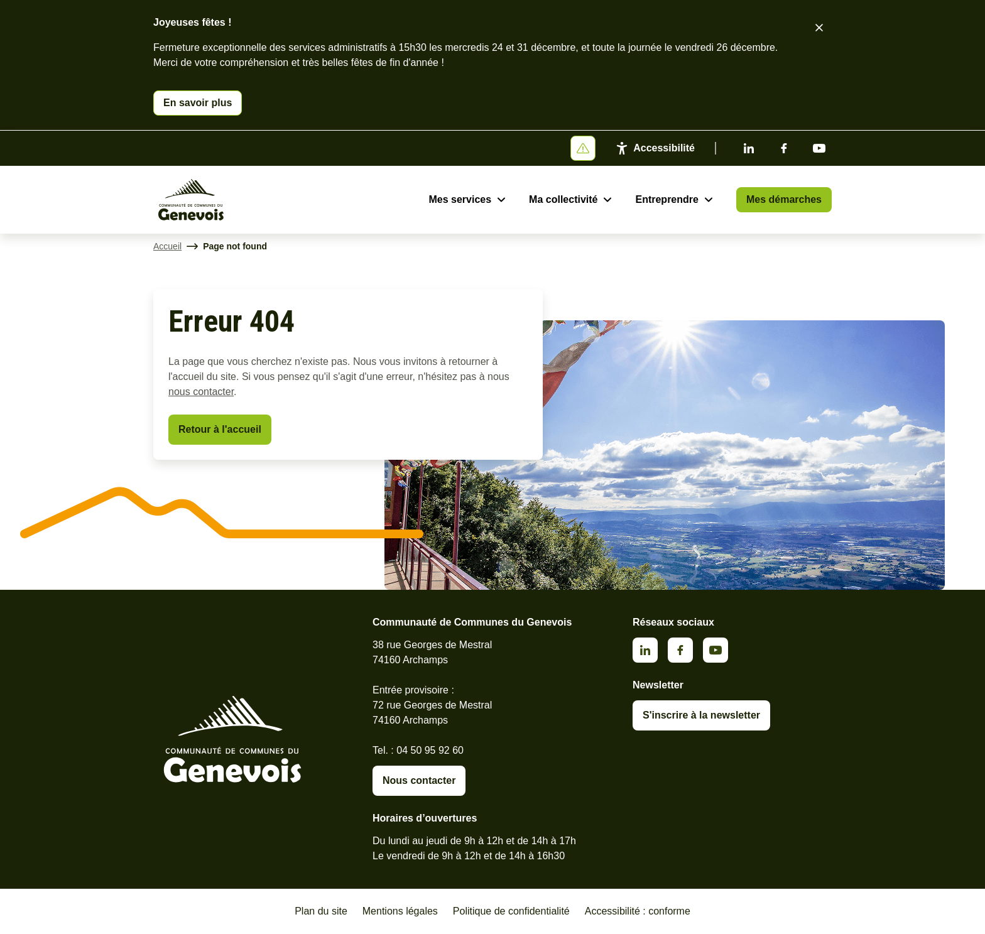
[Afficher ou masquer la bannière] (583, 148)
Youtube (819, 148)
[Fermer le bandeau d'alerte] (819, 27)
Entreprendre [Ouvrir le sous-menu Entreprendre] (666, 199)
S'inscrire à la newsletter (701, 715)
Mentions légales (400, 911)
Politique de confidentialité (511, 911)
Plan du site (321, 911)
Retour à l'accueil (219, 429)
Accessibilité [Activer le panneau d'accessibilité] (664, 148)
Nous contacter (419, 780)
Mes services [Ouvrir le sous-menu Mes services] (459, 199)
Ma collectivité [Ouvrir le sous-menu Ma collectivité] (563, 199)
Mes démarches (784, 199)
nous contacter (201, 391)
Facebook (784, 148)
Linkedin (748, 148)
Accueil (167, 246)
